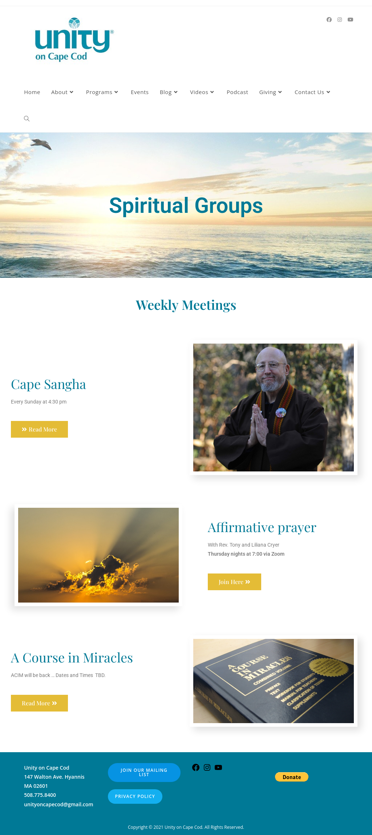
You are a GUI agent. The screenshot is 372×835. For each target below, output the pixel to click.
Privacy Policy (135, 796)
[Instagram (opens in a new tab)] (340, 19)
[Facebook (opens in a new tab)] (329, 19)
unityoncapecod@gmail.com (58, 804)
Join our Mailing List (144, 772)
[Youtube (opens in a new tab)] (350, 19)
